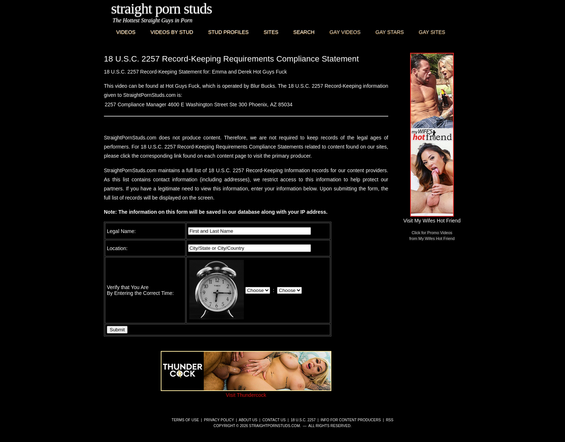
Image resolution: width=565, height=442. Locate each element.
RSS (390, 420)
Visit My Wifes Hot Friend (432, 218)
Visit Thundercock (246, 392)
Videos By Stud (172, 32)
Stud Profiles (228, 32)
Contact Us (274, 420)
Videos (126, 32)
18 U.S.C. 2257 (303, 420)
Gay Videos (345, 32)
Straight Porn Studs (161, 8)
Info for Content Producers (351, 420)
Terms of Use (185, 420)
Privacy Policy (219, 420)
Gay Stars (389, 32)
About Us (248, 420)
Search (304, 32)
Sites (271, 32)
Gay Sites (432, 32)
